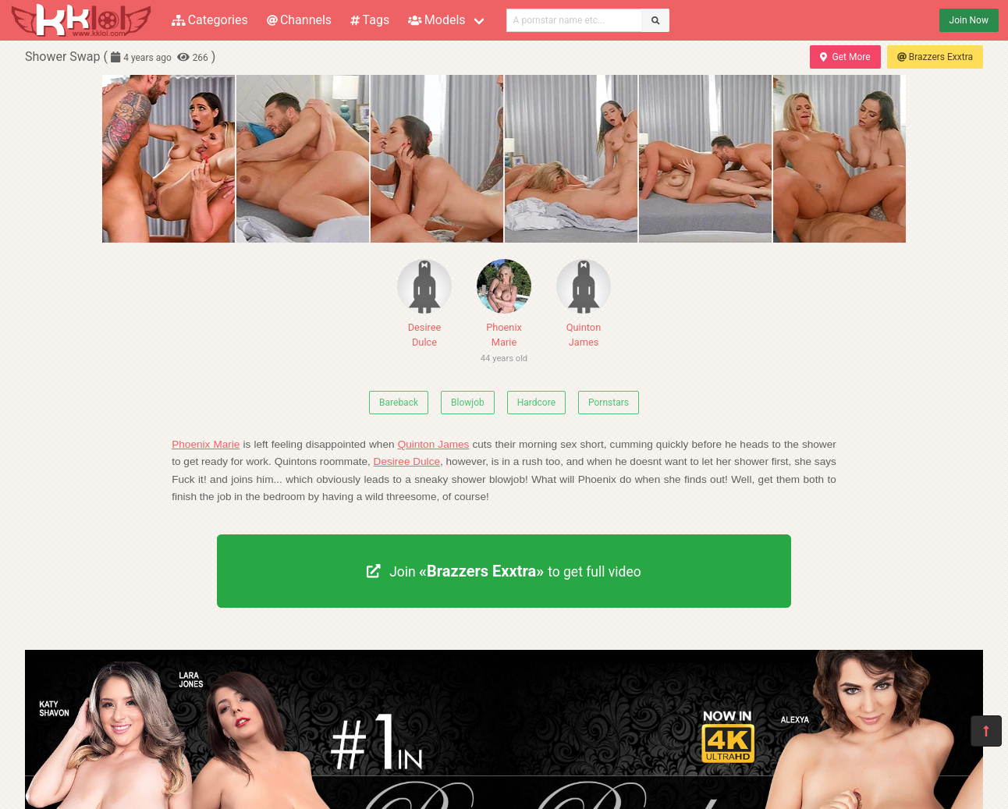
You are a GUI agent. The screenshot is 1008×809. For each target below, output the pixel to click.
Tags (369, 19)
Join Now (968, 20)
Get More (845, 56)
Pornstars (608, 402)
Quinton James (583, 303)
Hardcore (536, 402)
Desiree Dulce (424, 303)
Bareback (398, 402)
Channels (299, 19)
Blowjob (467, 402)
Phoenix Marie (504, 314)
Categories (210, 19)
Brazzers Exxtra (935, 56)
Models (436, 19)
